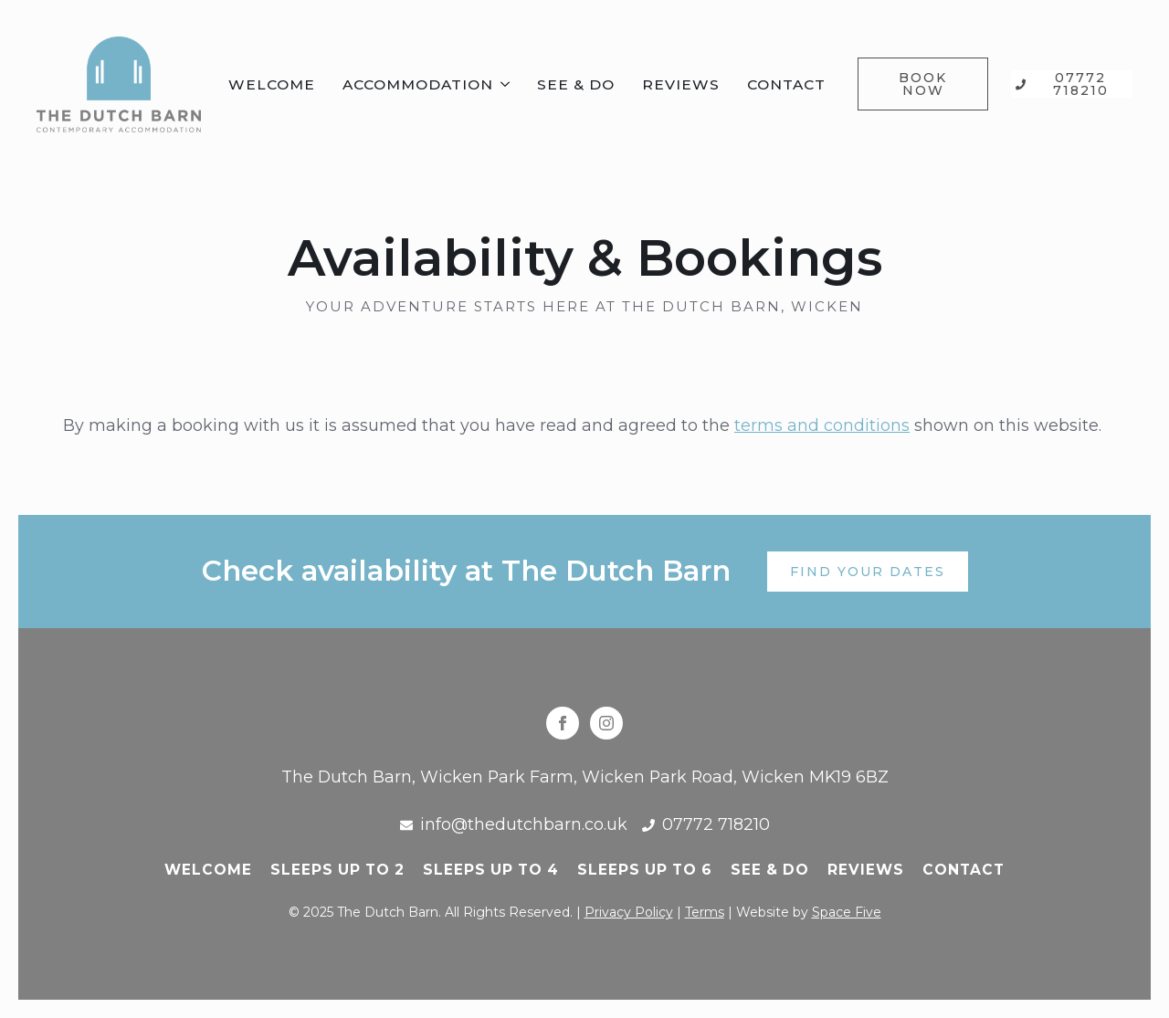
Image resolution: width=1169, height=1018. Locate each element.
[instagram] (606, 723)
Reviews (681, 84)
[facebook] (562, 723)
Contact (786, 84)
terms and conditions (822, 425)
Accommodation (417, 84)
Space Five (846, 912)
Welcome (271, 84)
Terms (704, 912)
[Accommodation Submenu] (506, 84)
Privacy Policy (628, 912)
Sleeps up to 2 (337, 870)
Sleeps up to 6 (644, 870)
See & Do (576, 84)
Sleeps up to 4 (491, 870)
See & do (770, 870)
